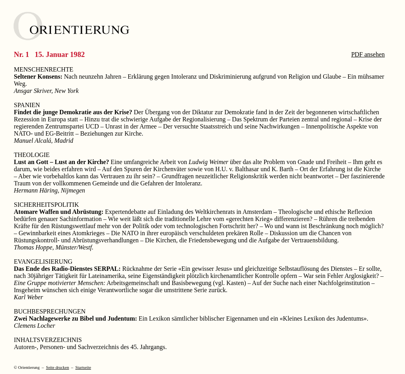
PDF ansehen (368, 54)
